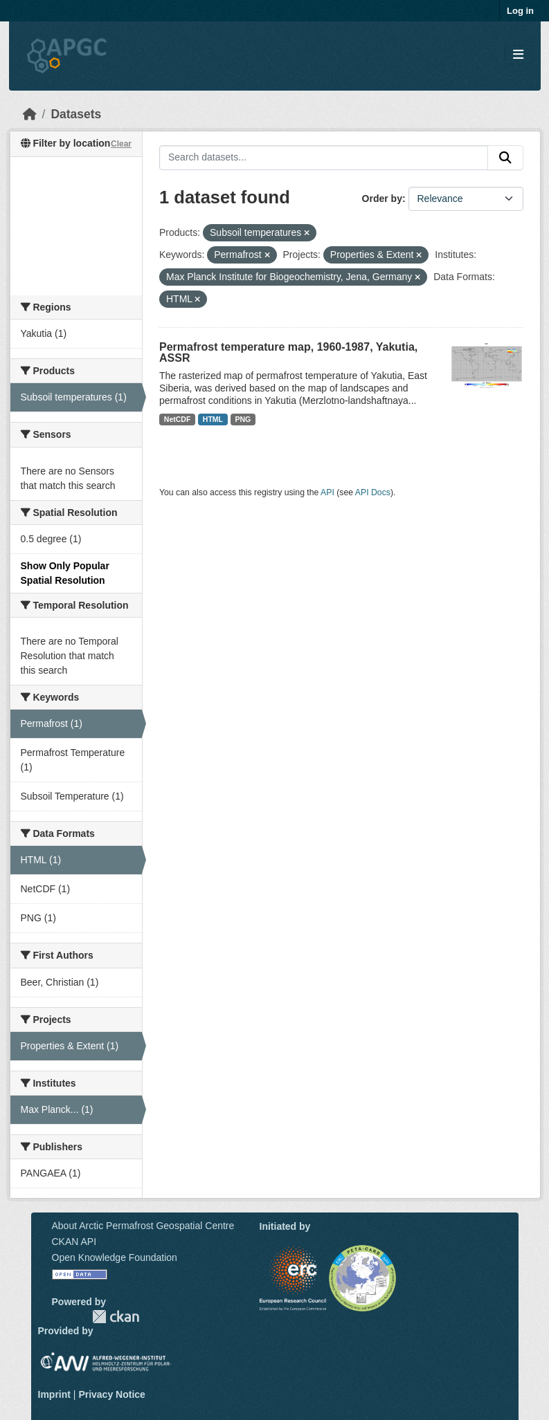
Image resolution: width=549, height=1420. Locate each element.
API (327, 492)
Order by (382, 198)
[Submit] (505, 157)
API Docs (372, 492)
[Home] (30, 114)
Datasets (76, 114)
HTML (213, 419)
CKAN (115, 1316)
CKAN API (74, 1241)
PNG (243, 419)
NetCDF (177, 419)
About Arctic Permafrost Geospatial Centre (143, 1225)
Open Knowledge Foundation (114, 1257)
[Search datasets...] (323, 157)
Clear (121, 144)
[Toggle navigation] (518, 55)
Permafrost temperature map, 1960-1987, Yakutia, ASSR (288, 352)
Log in (520, 11)
